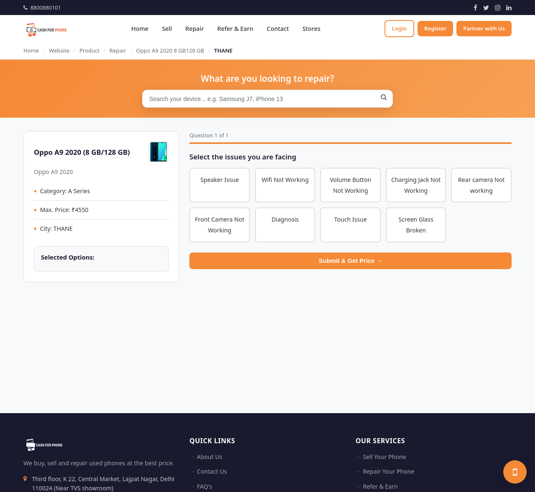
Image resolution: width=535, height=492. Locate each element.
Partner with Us (484, 28)
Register (435, 28)
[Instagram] (497, 8)
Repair (194, 29)
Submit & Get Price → (350, 260)
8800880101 (42, 7)
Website (59, 50)
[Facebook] (475, 8)
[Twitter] (486, 8)
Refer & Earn (235, 29)
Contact (278, 29)
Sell (167, 29)
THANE (223, 50)
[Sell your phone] (515, 472)
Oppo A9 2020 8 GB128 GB (170, 50)
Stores (311, 29)
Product (89, 50)
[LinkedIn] (509, 8)
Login (399, 28)
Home (139, 29)
